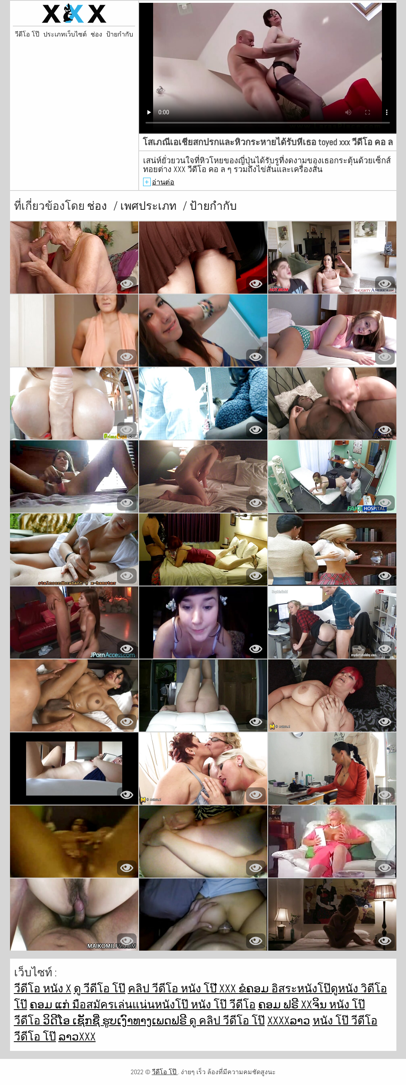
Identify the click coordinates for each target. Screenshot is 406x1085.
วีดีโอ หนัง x (42, 989)
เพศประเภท (149, 206)
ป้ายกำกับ (119, 34)
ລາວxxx (77, 1037)
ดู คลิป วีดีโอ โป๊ (227, 1021)
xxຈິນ (315, 1005)
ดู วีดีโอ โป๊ (99, 989)
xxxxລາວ (288, 1021)
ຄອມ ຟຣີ (279, 1005)
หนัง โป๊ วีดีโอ (223, 1005)
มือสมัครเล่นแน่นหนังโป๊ (131, 1005)
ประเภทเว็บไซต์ (65, 34)
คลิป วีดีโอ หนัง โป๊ (173, 989)
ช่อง (96, 34)
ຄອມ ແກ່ (51, 1005)
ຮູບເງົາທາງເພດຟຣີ (145, 1021)
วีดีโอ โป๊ (27, 34)
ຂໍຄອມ (254, 989)
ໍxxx (228, 989)
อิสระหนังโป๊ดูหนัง (316, 989)
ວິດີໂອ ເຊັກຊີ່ (72, 1021)
